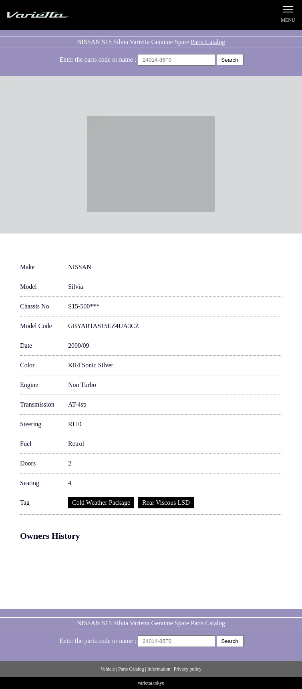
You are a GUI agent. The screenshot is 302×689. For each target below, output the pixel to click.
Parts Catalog (208, 41)
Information (158, 669)
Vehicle (108, 669)
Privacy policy (188, 669)
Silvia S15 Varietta (56, 15)
